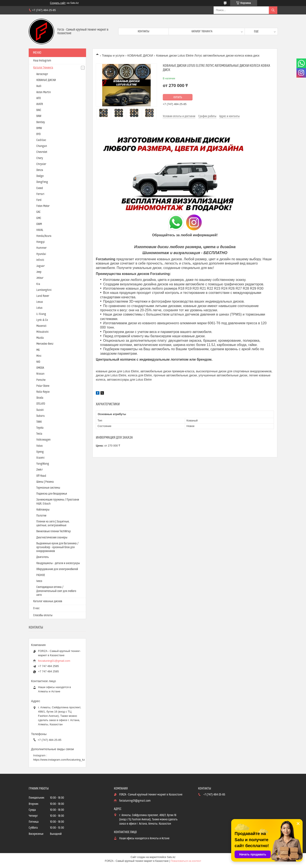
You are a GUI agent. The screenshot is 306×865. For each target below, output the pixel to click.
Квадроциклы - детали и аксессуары (58, 563)
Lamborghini (44, 290)
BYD (38, 134)
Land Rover (42, 296)
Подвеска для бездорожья (51, 493)
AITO (38, 98)
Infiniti (40, 260)
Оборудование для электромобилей (57, 569)
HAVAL (39, 230)
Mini (38, 356)
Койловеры (43, 509)
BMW (39, 128)
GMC (38, 218)
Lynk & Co (42, 320)
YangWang (42, 463)
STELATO (40, 403)
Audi (38, 86)
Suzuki (40, 410)
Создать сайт (58, 2)
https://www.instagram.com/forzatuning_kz (59, 759)
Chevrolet (41, 152)
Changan (41, 146)
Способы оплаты (42, 615)
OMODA (40, 368)
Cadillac (41, 140)
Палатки (41, 515)
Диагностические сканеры (51, 537)
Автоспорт (42, 74)
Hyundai (41, 254)
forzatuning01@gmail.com (54, 660)
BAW (38, 116)
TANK (39, 422)
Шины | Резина (45, 482)
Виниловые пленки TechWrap (53, 531)
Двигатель (42, 557)
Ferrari (40, 194)
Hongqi (40, 242)
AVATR (39, 104)
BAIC (38, 110)
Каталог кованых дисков (47, 601)
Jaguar (40, 266)
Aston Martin (43, 92)
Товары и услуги (113, 55)
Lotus (39, 308)
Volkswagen (43, 439)
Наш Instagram (42, 60)
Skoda (39, 398)
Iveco (39, 581)
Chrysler (41, 164)
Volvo (39, 446)
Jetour (39, 278)
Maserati (41, 326)
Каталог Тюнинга (43, 67)
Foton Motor (43, 206)
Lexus (39, 302)
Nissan (40, 374)
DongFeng (42, 182)
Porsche (40, 380)
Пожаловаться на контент (186, 860)
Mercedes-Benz (44, 344)
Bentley (40, 122)
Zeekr (39, 469)
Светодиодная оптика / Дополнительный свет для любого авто (56, 590)
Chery (39, 158)
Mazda (40, 338)
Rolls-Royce (43, 392)
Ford (38, 200)
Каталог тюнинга (201, 31)
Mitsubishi (42, 332)
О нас (36, 608)
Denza (39, 170)
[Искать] (273, 10)
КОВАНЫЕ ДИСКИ (140, 55)
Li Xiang (41, 314)
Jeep (38, 272)
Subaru (40, 416)
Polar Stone (42, 386)
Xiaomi (40, 458)
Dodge (40, 176)
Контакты (143, 31)
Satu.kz (171, 857)
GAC (38, 212)
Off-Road (41, 476)
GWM (39, 224)
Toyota (40, 428)
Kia (38, 284)
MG (38, 350)
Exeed (39, 188)
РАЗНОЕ (40, 575)
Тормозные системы (48, 487)
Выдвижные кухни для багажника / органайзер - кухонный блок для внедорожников (57, 547)
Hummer (41, 248)
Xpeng (40, 452)
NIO (38, 362)
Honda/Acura (43, 236)
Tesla (39, 433)
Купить (177, 97)
